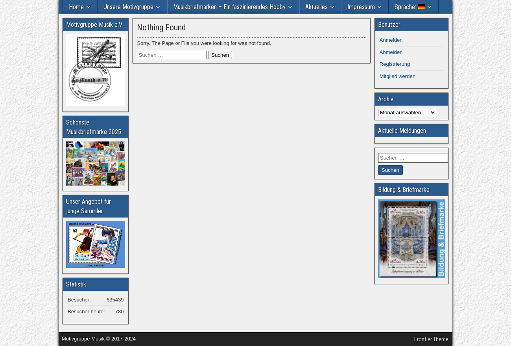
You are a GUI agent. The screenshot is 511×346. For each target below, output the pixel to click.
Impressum (361, 7)
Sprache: (410, 7)
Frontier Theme (431, 339)
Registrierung (395, 64)
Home (76, 7)
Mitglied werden (397, 76)
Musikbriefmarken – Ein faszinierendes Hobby (229, 7)
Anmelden (391, 40)
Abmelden (391, 52)
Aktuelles (316, 7)
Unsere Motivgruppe (128, 7)
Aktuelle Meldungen (402, 130)
